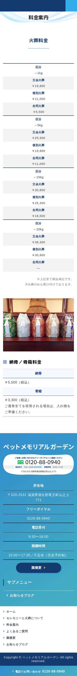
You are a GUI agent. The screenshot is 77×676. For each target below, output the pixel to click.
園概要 (36, 567)
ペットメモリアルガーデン (40, 657)
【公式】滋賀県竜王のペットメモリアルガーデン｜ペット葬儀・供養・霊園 (27, 6)
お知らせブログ (22, 595)
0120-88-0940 (40, 671)
